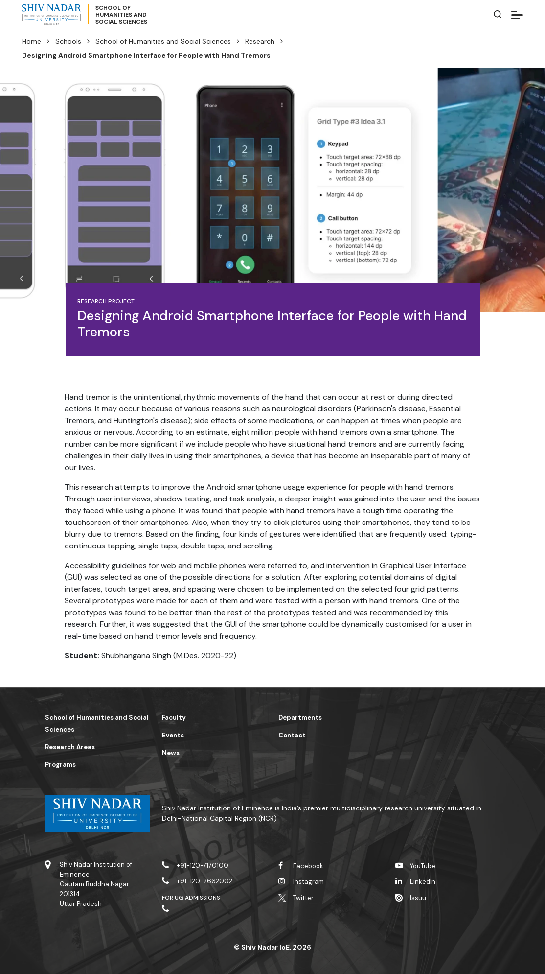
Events (173, 735)
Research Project (106, 301)
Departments (300, 717)
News (171, 753)
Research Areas (70, 747)
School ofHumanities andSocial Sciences (121, 14)
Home (31, 41)
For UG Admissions (191, 898)
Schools (68, 41)
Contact (292, 735)
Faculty (174, 717)
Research (259, 41)
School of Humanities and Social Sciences (163, 41)
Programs (60, 764)
